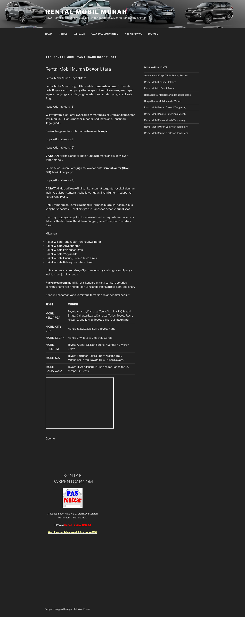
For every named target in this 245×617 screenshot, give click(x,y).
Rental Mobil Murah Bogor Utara (78, 69)
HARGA (63, 34)
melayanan (65, 217)
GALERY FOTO (133, 34)
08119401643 (82, 524)
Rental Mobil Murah (86, 12)
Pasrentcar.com (56, 282)
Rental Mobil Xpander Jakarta (160, 81)
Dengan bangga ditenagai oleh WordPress (67, 609)
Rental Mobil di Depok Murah (159, 88)
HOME (48, 34)
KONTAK (153, 34)
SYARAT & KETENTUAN (104, 34)
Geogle (50, 438)
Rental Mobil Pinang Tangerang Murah (165, 113)
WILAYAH (79, 34)
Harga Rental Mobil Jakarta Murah (162, 101)
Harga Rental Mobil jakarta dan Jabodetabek (168, 94)
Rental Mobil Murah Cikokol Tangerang (165, 107)
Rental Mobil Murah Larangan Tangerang (166, 126)
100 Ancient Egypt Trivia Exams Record (165, 75)
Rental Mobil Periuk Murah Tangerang (164, 120)
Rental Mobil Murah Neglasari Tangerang (166, 132)
